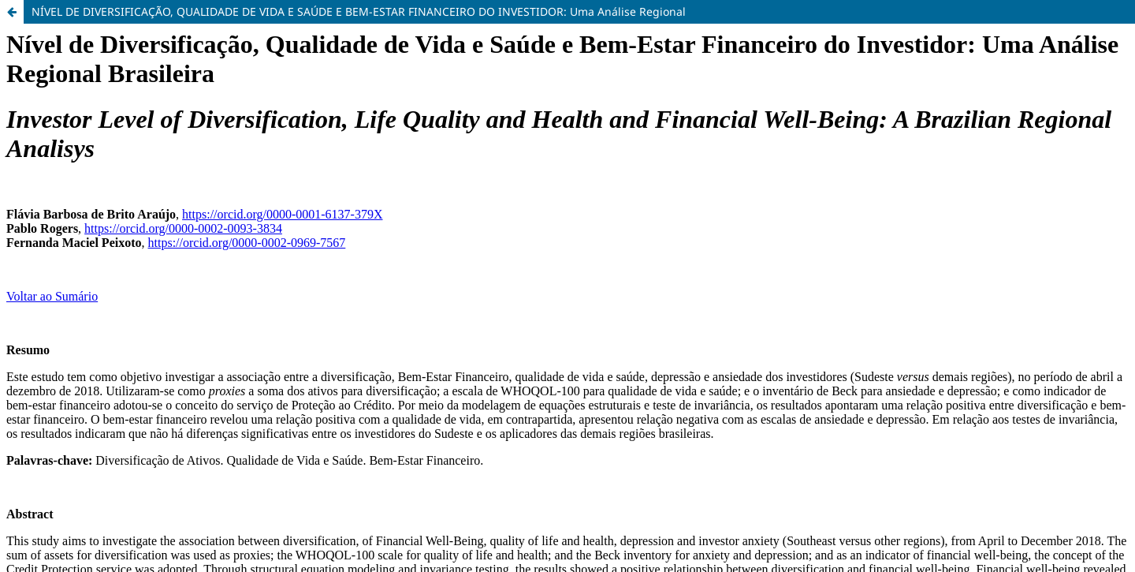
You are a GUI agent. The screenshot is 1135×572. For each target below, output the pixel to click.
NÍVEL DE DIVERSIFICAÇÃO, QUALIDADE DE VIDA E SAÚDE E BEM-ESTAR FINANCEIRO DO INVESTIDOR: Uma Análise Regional (359, 11)
